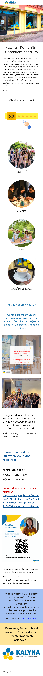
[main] (21, 50)
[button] (2, 2)
